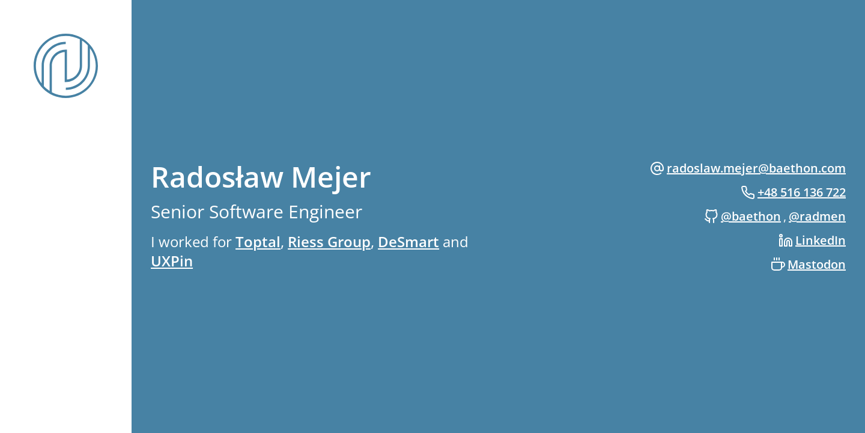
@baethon (751, 216)
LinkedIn (820, 240)
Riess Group (329, 241)
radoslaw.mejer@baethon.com (756, 168)
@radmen (817, 216)
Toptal (258, 241)
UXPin (172, 261)
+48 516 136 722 (801, 192)
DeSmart (408, 241)
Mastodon (817, 264)
